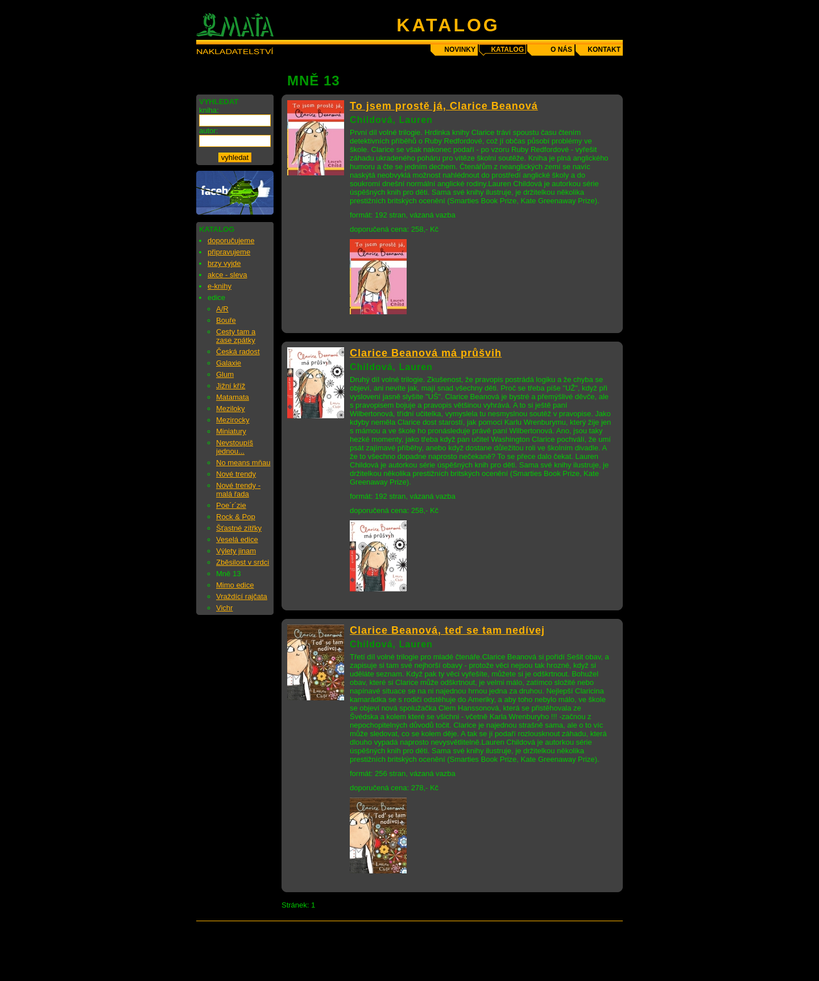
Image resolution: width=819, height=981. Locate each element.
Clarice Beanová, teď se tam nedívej (447, 630)
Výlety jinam (236, 551)
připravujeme (229, 252)
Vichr (224, 608)
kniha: (209, 110)
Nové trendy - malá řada (238, 489)
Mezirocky (233, 420)
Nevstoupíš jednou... (234, 446)
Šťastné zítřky (239, 528)
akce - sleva (227, 274)
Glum (225, 374)
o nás (561, 50)
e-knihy (219, 286)
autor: (208, 130)
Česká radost (238, 351)
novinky (459, 50)
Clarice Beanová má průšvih (426, 353)
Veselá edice (237, 539)
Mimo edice (235, 585)
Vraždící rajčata (241, 596)
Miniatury (231, 431)
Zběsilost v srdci (242, 562)
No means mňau (243, 462)
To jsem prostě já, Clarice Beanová (444, 106)
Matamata (232, 397)
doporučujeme (231, 240)
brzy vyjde (224, 263)
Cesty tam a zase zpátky (235, 335)
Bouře (226, 320)
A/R (222, 309)
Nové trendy (236, 474)
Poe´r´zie (231, 505)
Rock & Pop (235, 516)
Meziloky (230, 408)
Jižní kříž (230, 385)
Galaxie (228, 363)
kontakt (604, 50)
